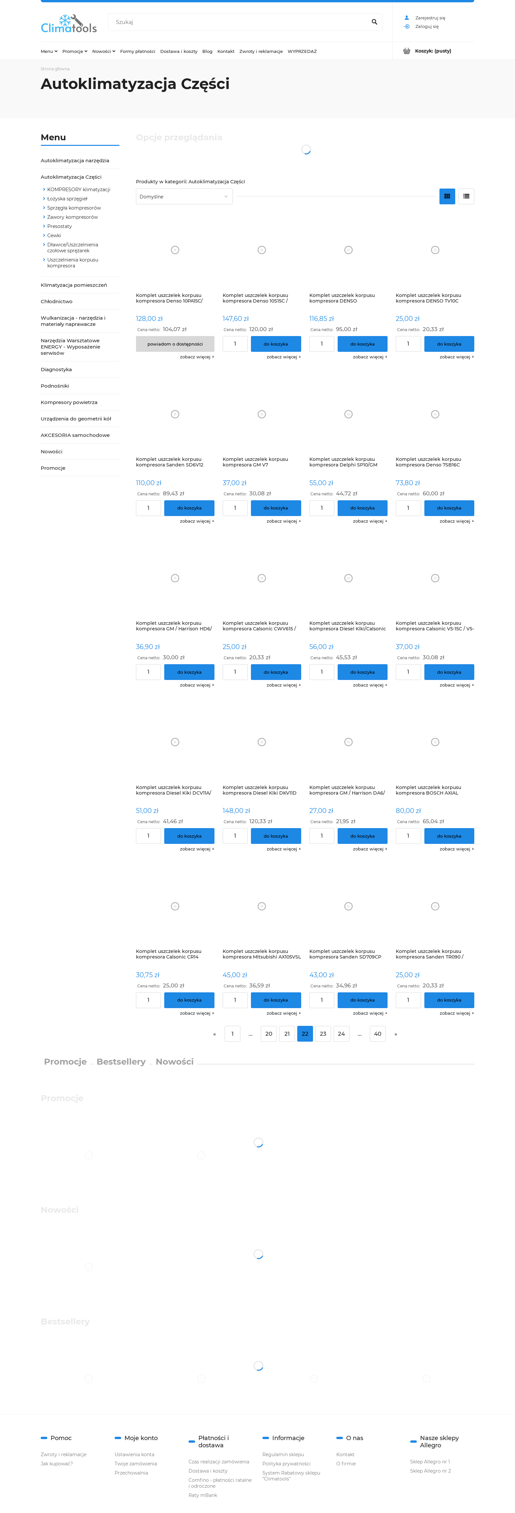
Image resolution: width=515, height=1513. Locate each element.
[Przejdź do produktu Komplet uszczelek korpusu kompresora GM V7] (262, 414)
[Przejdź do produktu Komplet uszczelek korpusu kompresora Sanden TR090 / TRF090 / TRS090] (435, 906)
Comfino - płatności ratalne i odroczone (220, 1483)
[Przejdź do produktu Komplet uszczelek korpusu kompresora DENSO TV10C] (435, 250)
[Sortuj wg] (184, 196)
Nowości (51, 451)
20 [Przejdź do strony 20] (268, 1033)
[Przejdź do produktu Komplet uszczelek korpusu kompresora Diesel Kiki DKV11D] (262, 742)
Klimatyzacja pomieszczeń (74, 285)
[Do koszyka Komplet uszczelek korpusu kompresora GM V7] (276, 508)
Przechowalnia (131, 1473)
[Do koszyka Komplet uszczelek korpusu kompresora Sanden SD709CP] (363, 1000)
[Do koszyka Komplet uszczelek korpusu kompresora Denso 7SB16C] (449, 508)
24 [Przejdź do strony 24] (341, 1033)
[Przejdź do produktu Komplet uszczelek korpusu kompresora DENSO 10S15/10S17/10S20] (348, 250)
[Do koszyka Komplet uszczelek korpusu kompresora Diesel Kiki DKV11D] (276, 836)
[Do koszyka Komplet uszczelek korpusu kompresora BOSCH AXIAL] (449, 836)
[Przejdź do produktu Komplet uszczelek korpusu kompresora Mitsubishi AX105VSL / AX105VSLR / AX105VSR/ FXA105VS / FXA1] (262, 906)
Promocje (53, 468)
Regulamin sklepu (283, 1454)
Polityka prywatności (286, 1464)
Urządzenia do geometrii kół (76, 419)
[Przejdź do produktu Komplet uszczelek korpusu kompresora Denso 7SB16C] (435, 414)
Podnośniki (55, 386)
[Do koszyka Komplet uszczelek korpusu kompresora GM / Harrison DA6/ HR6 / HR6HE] (363, 836)
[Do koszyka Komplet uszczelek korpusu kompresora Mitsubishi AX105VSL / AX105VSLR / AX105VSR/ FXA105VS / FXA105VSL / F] (276, 1000)
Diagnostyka (56, 369)
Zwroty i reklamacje (63, 1454)
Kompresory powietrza (69, 402)
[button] (197, 357)
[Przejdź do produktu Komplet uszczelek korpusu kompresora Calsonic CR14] (175, 906)
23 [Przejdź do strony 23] (323, 1033)
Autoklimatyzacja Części (71, 177)
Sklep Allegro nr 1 (430, 1462)
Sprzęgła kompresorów (74, 208)
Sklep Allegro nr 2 (430, 1471)
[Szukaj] (374, 22)
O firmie (346, 1464)
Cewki (54, 235)
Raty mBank (203, 1495)
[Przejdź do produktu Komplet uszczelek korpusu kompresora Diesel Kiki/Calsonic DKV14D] (348, 578)
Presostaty (59, 226)
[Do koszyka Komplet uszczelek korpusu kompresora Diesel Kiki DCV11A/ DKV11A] (189, 836)
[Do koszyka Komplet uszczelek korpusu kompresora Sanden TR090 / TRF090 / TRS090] (449, 1000)
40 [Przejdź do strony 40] (377, 1033)
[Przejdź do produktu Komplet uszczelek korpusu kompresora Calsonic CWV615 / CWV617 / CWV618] (262, 578)
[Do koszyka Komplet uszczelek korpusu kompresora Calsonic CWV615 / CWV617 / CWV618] (276, 672)
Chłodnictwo (57, 301)
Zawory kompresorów (72, 217)
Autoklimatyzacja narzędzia (75, 160)
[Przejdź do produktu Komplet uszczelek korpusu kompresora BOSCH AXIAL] (435, 742)
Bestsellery (121, 1061)
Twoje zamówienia (136, 1464)
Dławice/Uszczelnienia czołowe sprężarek (72, 248)
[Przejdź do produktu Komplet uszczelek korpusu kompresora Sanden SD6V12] (175, 414)
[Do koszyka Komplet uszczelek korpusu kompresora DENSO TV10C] (449, 344)
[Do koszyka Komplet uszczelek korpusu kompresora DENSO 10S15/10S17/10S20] (363, 344)
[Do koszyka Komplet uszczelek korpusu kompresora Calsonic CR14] (189, 1000)
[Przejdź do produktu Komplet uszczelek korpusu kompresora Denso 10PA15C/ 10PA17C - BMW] (175, 250)
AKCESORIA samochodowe (75, 435)
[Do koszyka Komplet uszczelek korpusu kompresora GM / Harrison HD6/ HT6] (189, 672)
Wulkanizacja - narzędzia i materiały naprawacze (73, 321)
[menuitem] (49, 51)
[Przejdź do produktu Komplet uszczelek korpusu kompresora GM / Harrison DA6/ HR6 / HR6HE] (348, 742)
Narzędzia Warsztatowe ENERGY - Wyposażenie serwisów (70, 346)
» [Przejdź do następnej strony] (395, 1033)
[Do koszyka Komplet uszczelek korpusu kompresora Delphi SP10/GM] (363, 508)
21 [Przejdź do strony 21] (287, 1033)
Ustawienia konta (134, 1454)
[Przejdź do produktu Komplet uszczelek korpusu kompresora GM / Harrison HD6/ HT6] (175, 578)
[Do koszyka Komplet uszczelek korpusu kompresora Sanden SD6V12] (189, 508)
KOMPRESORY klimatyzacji (78, 189)
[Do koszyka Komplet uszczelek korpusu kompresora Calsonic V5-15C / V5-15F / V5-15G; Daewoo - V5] (449, 672)
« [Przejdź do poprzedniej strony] (214, 1033)
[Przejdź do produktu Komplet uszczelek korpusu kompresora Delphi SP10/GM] (348, 414)
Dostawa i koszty (208, 1471)
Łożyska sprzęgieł (67, 199)
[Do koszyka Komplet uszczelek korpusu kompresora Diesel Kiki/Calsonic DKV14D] (363, 672)
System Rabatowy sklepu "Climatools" (291, 1476)
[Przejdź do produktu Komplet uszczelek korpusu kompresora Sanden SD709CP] (348, 906)
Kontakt (345, 1454)
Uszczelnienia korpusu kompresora (72, 263)
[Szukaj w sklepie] (239, 22)
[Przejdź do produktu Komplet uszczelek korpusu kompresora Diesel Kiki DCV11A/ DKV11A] (175, 742)
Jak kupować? (57, 1464)
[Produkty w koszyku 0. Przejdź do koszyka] (433, 50)
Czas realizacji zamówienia (219, 1462)
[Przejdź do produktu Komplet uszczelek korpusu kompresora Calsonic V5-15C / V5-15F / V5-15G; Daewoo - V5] (435, 578)
